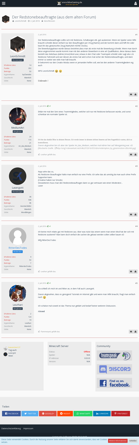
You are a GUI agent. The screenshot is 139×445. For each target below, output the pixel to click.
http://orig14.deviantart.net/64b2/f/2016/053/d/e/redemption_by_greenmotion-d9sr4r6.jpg (95, 148)
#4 (136, 226)
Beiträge (7, 71)
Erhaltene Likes (9, 65)
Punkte (6, 68)
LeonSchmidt (20, 21)
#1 (136, 34)
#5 (136, 283)
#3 (136, 166)
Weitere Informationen (118, 441)
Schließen (133, 441)
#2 (136, 106)
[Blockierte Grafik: (46, 148)
